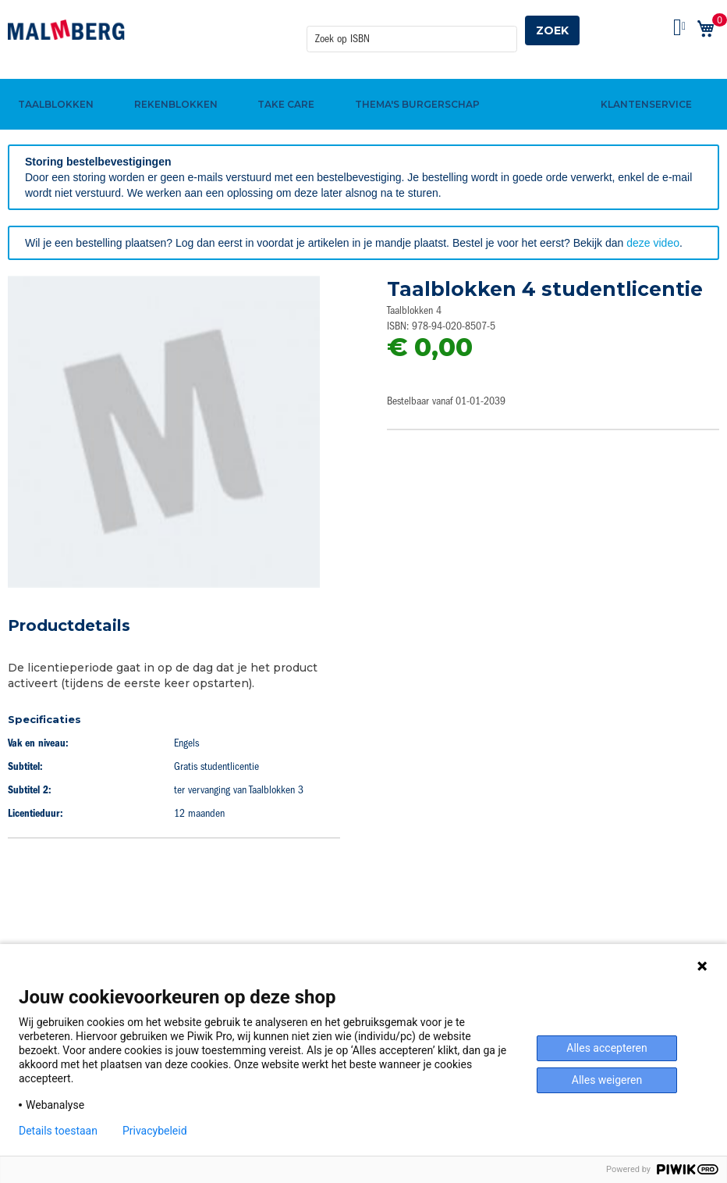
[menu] (363, 80)
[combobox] (412, 30)
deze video (652, 243)
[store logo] (66, 30)
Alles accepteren (606, 1048)
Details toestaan (58, 1130)
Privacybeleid (154, 1130)
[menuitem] (53, 80)
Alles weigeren (607, 1080)
